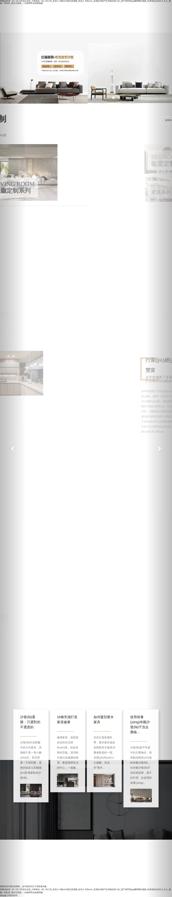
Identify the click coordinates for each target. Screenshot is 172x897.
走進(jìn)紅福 (72, 13)
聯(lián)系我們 (83, 27)
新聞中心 (61, 27)
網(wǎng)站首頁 (46, 13)
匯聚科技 (149, 378)
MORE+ (156, 120)
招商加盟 (42, 27)
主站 (99, 382)
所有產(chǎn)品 (97, 13)
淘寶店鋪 (120, 13)
